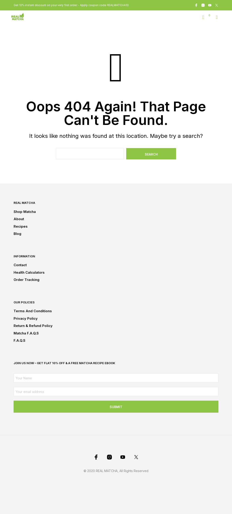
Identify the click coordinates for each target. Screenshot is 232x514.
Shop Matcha (25, 211)
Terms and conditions (33, 311)
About (19, 219)
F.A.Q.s (19, 340)
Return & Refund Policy (33, 326)
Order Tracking (26, 280)
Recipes (21, 226)
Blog (17, 233)
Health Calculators (29, 272)
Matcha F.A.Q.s (26, 333)
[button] (206, 15)
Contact (20, 265)
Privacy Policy (26, 318)
